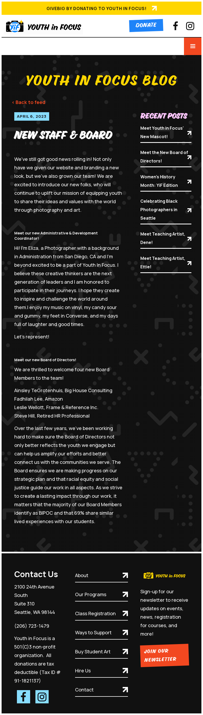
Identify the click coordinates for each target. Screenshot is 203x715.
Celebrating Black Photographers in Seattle (159, 209)
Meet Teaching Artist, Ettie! (162, 262)
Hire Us (83, 670)
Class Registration (95, 613)
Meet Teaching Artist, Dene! (162, 238)
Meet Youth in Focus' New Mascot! (162, 132)
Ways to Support (93, 632)
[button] (192, 46)
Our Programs (90, 594)
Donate (146, 25)
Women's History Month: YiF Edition (159, 181)
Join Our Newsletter (160, 655)
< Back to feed (28, 102)
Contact (84, 689)
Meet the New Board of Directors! (164, 157)
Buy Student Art (92, 651)
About (81, 575)
